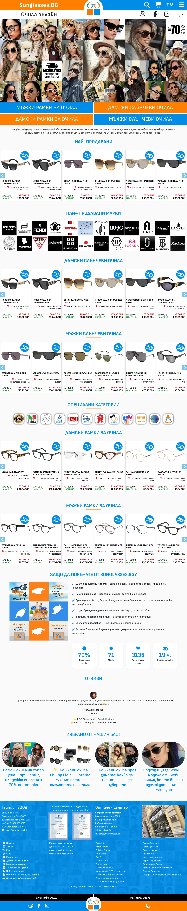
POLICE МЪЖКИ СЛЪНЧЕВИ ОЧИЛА (169, 374)
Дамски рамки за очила (46, 119)
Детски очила (150, 850)
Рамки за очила (150, 846)
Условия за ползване (15, 867)
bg (178, 15)
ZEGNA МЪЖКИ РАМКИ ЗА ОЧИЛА (13, 546)
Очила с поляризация (107, 878)
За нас (7, 846)
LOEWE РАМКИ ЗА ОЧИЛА (13, 472)
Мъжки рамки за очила (46, 108)
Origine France (103, 850)
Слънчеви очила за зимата (110, 881)
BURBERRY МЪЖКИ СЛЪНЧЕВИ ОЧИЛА (78, 374)
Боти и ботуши (151, 871)
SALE (98, 857)
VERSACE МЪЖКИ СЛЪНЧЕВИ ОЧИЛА (170, 182)
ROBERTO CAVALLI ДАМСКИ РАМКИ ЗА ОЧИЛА (76, 473)
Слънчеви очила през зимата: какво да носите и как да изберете (117, 777)
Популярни (102, 864)
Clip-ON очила (103, 860)
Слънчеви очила (151, 843)
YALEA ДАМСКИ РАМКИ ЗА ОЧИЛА (169, 473)
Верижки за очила (152, 860)
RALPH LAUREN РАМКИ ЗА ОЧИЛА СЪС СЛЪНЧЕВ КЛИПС (46, 546)
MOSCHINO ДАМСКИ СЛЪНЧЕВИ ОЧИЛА (11, 182)
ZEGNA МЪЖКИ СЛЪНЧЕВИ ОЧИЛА (76, 182)
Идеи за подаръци (152, 857)
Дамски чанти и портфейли (158, 867)
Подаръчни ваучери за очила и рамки (162, 874)
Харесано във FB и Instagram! (111, 871)
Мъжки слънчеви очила (140, 119)
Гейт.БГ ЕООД (110, 886)
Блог (6, 853)
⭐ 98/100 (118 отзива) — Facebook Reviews (93, 722)
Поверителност (13, 871)
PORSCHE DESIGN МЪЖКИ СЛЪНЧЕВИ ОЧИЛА (107, 374)
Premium (100, 843)
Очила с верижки (104, 867)
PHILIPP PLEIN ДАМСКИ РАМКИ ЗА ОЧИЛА (109, 473)
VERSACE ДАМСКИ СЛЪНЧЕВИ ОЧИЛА (140, 182)
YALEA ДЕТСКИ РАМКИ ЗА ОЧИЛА (137, 473)
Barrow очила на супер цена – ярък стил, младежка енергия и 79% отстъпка (23, 777)
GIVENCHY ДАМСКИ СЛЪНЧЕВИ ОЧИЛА (166, 301)
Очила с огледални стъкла (109, 874)
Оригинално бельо (152, 864)
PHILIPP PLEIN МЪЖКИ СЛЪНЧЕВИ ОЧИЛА (136, 374)
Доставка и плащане (15, 860)
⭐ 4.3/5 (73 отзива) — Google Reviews (93, 719)
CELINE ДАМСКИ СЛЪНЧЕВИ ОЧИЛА (107, 182)
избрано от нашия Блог (93, 734)
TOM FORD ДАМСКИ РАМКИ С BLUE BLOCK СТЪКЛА (46, 473)
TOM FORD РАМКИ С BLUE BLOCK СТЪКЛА (169, 546)
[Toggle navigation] (181, 5)
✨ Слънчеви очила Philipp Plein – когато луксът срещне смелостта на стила (70, 777)
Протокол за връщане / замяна (20, 874)
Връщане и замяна (13, 864)
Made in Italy (102, 846)
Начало (8, 843)
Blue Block (101, 853)
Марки (7, 850)
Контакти (10, 857)
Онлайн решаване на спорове (19, 878)
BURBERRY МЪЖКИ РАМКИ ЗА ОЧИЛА (108, 546)
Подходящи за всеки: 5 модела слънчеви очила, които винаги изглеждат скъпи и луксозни (164, 780)
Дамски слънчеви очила (140, 108)
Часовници (148, 853)
